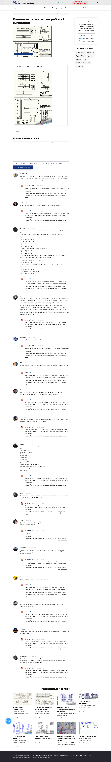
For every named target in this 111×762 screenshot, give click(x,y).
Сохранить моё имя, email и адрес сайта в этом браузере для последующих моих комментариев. (40, 163)
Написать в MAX (87, 35)
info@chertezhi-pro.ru (80, 3)
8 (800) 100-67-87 (78, 2)
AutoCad (16, 131)
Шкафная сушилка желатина (20, 737)
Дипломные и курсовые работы (23, 54)
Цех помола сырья (42, 736)
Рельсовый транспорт (73, 8)
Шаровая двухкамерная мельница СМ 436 (44, 708)
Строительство (18, 8)
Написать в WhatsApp (87, 41)
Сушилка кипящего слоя (88, 736)
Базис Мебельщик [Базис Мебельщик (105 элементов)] (83, 63)
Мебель (47, 8)
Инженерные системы (34, 8)
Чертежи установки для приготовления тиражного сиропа (66, 738)
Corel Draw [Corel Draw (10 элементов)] (90, 56)
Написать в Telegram (87, 38)
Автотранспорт (57, 8)
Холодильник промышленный (19, 708)
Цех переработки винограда (85, 702)
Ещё (84, 8)
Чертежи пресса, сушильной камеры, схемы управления (64, 709)
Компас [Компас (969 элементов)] (80, 66)
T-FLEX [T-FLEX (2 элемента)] (84, 59)
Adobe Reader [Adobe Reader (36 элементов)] (80, 52)
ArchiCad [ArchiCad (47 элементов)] (90, 52)
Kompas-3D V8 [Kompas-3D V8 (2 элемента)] (78, 59)
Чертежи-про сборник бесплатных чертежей (26, 2)
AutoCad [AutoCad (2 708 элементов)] (80, 56)
